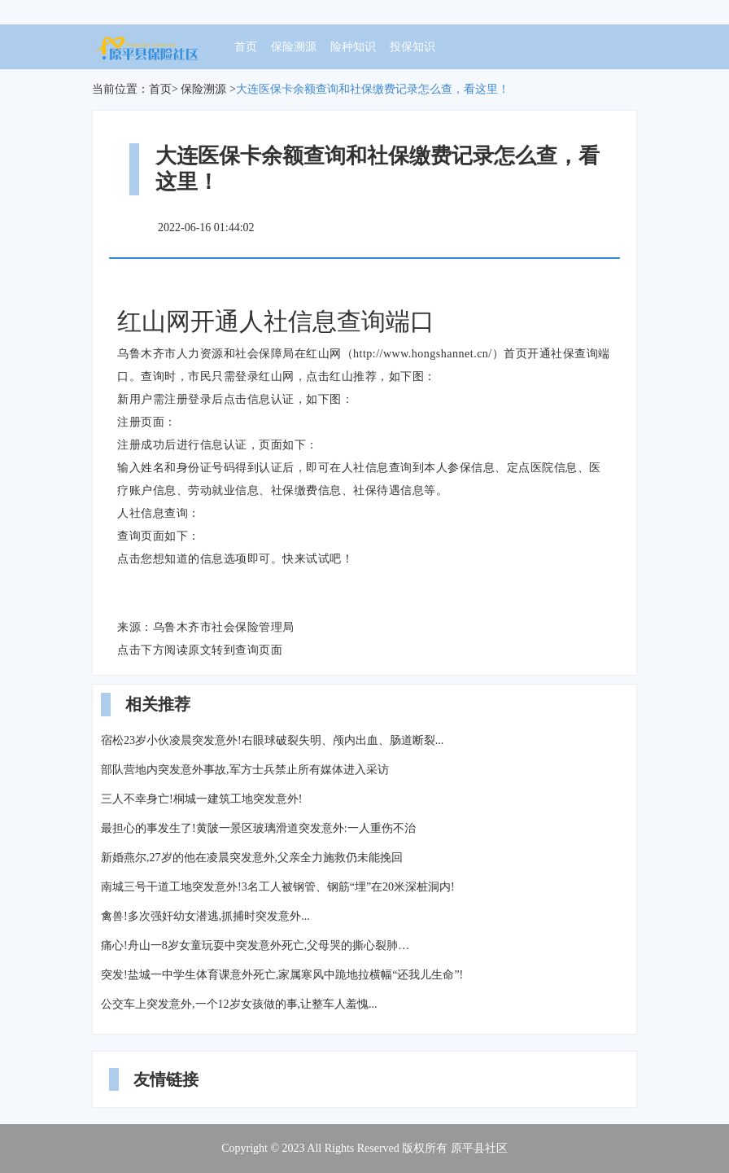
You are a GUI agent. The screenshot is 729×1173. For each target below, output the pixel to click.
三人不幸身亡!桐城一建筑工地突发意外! (201, 799)
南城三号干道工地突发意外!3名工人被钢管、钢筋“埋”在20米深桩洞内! (278, 887)
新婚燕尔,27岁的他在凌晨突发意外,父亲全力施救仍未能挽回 (252, 857)
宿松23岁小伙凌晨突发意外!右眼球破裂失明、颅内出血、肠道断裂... (272, 740)
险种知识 (353, 47)
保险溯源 (293, 47)
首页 (245, 47)
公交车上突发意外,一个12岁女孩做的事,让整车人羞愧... (239, 1004)
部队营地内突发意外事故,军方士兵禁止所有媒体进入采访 (245, 770)
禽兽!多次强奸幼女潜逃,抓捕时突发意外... (205, 916)
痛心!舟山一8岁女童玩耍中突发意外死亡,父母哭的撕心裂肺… (255, 945)
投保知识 (412, 47)
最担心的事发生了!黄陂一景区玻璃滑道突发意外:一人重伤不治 (258, 828)
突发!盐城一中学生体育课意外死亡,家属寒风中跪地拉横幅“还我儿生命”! (282, 975)
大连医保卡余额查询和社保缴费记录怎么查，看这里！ (372, 89)
